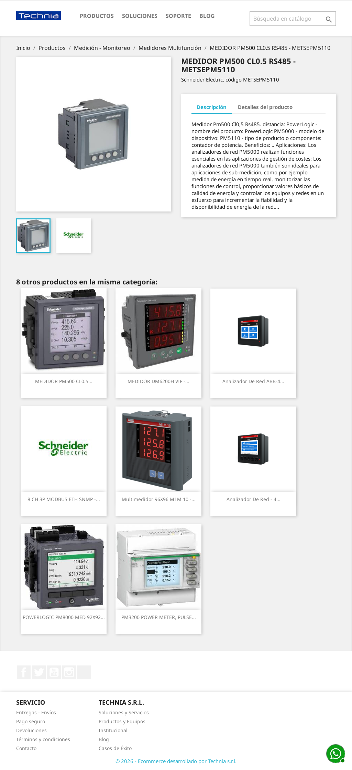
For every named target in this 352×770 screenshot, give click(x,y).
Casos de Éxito (115, 748)
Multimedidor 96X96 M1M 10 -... (159, 499)
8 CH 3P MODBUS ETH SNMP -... (64, 499)
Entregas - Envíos (36, 712)
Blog (207, 16)
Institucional (113, 730)
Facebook (24, 672)
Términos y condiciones (43, 739)
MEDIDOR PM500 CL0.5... (63, 381)
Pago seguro (30, 721)
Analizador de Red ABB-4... (253, 381)
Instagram (69, 672)
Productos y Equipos (122, 721)
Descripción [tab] (212, 107)
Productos (97, 16)
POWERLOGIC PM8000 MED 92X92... (64, 617)
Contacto (26, 748)
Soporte (178, 16)
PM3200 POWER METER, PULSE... (158, 617)
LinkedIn (84, 672)
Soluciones (139, 16)
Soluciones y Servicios (124, 712)
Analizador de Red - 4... (253, 499)
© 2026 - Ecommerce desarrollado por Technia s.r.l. (176, 761)
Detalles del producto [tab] (265, 107)
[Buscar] (293, 18)
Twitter (39, 672)
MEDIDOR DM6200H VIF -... (158, 381)
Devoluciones (31, 730)
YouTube (54, 672)
